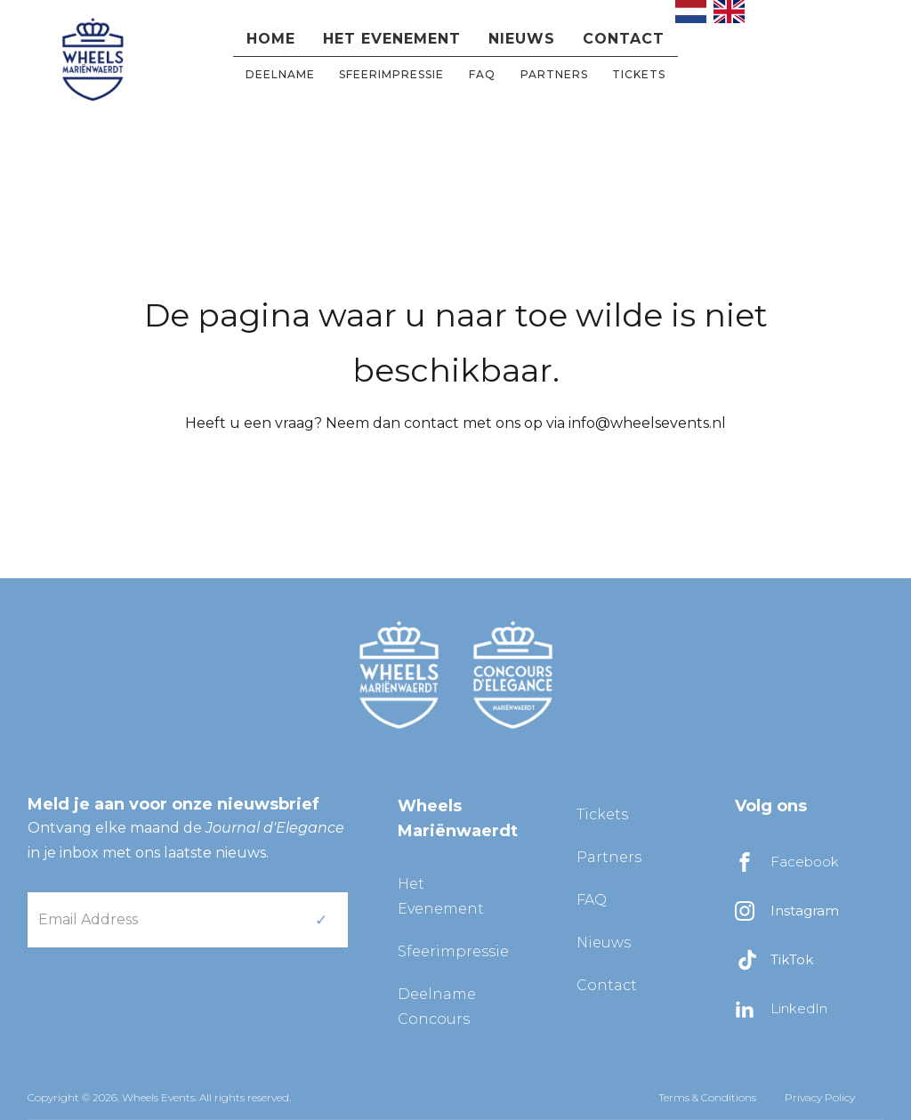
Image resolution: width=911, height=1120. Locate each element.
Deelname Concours (437, 1006)
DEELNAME (280, 74)
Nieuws (521, 38)
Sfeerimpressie (391, 74)
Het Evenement (441, 896)
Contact (624, 38)
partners (554, 74)
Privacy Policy (820, 1097)
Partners (608, 857)
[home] (92, 57)
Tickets (638, 74)
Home (270, 38)
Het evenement (392, 38)
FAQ (482, 74)
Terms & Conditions (707, 1097)
